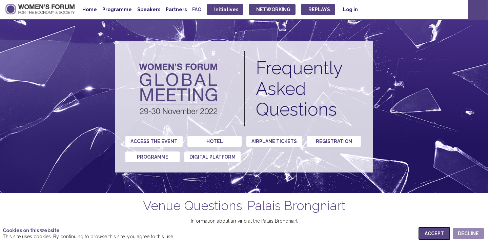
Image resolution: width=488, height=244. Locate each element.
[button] (225, 9)
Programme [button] (152, 157)
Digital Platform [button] (212, 157)
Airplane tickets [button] (274, 141)
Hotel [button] (214, 141)
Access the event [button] (154, 141)
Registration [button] (334, 141)
